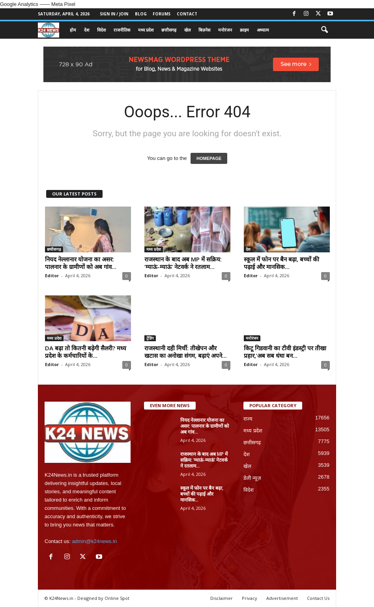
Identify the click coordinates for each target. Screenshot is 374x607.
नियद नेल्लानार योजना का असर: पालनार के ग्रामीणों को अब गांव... (80, 263)
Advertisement (282, 598)
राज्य (247, 419)
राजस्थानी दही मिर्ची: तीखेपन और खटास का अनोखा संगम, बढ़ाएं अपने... (185, 351)
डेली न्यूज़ (252, 478)
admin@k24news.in (94, 541)
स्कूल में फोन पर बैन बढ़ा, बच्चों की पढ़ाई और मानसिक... (281, 263)
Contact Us (318, 598)
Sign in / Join (114, 14)
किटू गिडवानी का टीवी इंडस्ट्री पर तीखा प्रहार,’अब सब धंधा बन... (285, 351)
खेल (187, 30)
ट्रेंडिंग (150, 338)
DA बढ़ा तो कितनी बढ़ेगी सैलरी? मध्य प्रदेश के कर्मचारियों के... (85, 351)
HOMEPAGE (208, 158)
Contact (187, 14)
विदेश (101, 30)
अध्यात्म (263, 30)
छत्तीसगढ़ (168, 30)
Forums (161, 14)
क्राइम (244, 30)
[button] (324, 30)
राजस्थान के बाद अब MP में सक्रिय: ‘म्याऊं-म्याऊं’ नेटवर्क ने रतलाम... (183, 263)
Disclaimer (221, 598)
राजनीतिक (122, 30)
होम (73, 30)
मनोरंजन (225, 30)
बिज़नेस (204, 30)
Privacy (249, 598)
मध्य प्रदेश (145, 30)
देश (86, 30)
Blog (141, 14)
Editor (52, 275)
